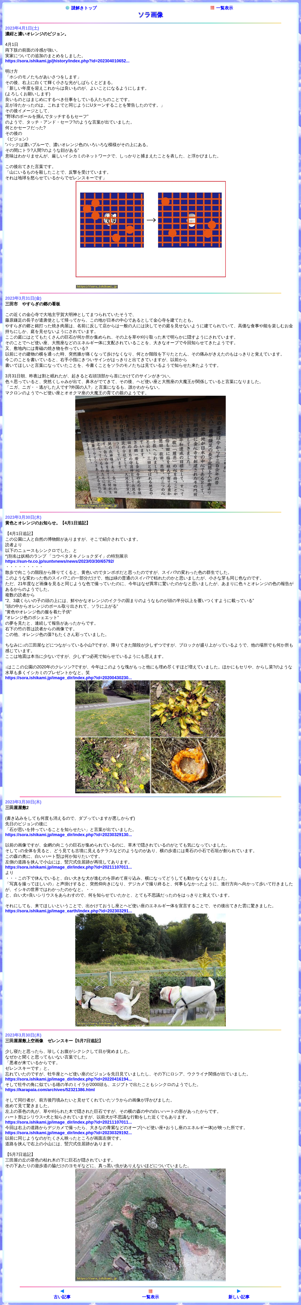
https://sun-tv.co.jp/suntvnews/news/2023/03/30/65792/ (59, 561)
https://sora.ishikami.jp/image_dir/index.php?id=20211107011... (68, 867)
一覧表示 (221, 8)
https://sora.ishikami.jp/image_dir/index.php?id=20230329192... (68, 1132)
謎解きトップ (81, 8)
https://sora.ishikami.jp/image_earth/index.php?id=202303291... (68, 911)
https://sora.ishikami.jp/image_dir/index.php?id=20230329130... (68, 834)
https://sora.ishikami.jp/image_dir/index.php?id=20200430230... (68, 677)
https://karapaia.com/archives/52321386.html (50, 1089)
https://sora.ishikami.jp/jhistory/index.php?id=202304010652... (67, 61)
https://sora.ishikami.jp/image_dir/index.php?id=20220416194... (68, 1079)
